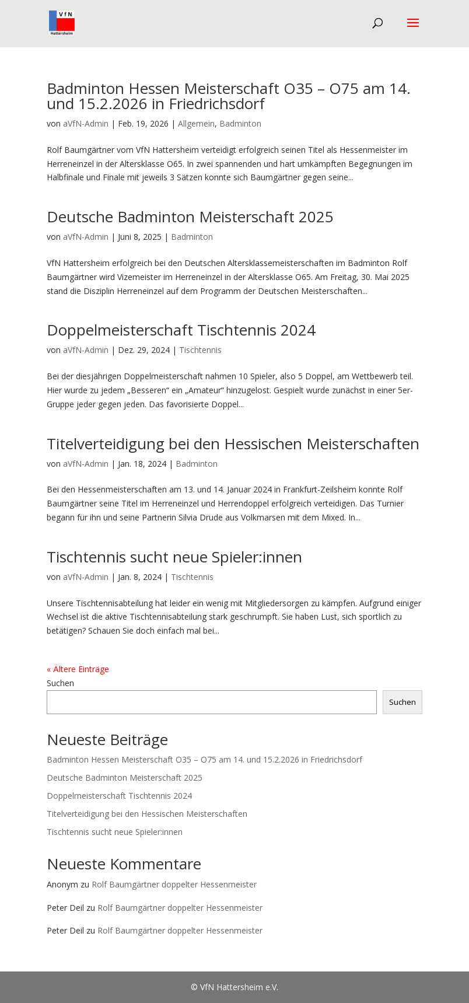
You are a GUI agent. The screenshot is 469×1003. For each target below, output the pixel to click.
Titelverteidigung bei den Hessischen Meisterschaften (233, 443)
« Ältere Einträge (78, 669)
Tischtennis (200, 349)
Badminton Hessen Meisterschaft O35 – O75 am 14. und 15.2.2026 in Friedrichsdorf (229, 96)
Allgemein (196, 123)
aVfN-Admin (85, 123)
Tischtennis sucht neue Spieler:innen (174, 556)
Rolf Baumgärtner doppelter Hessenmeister (174, 884)
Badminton (240, 123)
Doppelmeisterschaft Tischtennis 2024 (181, 329)
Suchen (60, 683)
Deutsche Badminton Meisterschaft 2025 (190, 216)
